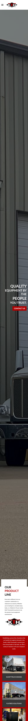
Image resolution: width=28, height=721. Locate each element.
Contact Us (19, 308)
